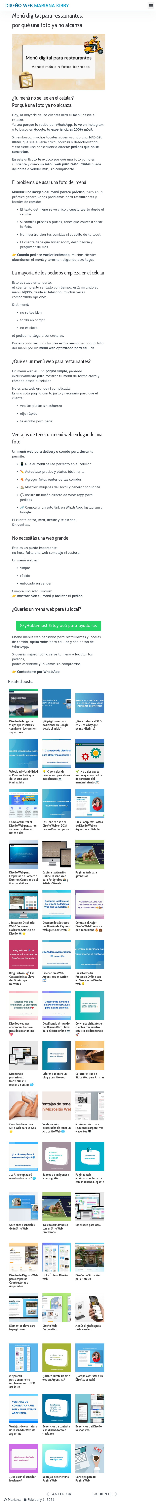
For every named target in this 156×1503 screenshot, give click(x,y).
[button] (151, 5)
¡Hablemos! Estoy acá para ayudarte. (58, 625)
